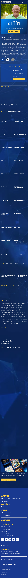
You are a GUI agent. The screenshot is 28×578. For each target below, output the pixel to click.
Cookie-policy (4, 572)
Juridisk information (5, 576)
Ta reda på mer (18, 79)
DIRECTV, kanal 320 (5, 526)
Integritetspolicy (4, 574)
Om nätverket (4, 501)
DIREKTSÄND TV (5, 504)
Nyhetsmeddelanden (6, 512)
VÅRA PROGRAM (5, 520)
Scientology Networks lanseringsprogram (11, 498)
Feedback (5, 545)
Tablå (2, 507)
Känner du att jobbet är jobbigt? (19, 69)
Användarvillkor (4, 570)
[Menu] (26, 2)
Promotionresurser (5, 515)
